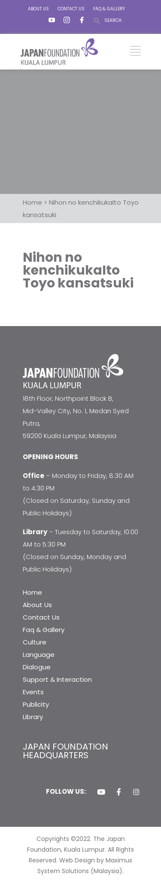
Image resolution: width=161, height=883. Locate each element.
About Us (37, 604)
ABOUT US (38, 9)
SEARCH (113, 20)
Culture (34, 642)
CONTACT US (71, 9)
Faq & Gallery (43, 629)
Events (33, 691)
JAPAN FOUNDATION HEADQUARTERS (65, 751)
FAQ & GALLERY (109, 9)
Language (39, 654)
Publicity (36, 704)
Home (32, 592)
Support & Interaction (57, 679)
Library (33, 716)
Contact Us (41, 617)
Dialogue (37, 666)
